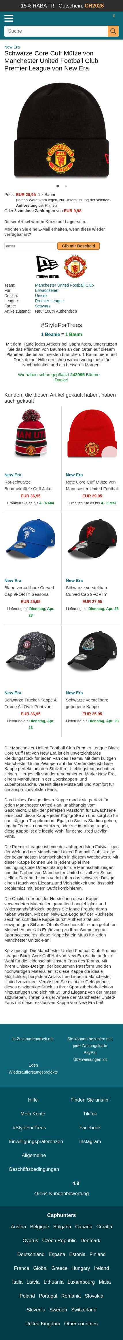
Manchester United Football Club (64, 285)
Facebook (90, 1127)
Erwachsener (47, 290)
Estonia (77, 1254)
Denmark (90, 1240)
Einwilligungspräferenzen (36, 1141)
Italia (17, 1282)
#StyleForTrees (33, 1127)
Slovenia (36, 1310)
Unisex (41, 295)
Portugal (48, 1296)
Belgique (39, 1226)
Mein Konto (32, 1114)
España (57, 1254)
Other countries (81, 1323)
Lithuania (54, 1282)
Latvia (33, 1282)
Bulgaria (62, 1226)
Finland (98, 1254)
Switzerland (83, 1310)
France (21, 1268)
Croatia (104, 1226)
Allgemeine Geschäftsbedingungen (34, 1162)
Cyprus (30, 1240)
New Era (12, 47)
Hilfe (33, 1100)
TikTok (90, 1114)
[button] (57, 186)
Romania (71, 1296)
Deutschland (31, 1254)
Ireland (101, 1268)
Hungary (80, 1268)
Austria (18, 1226)
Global (40, 1268)
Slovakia (94, 1296)
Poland (27, 1296)
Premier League (49, 300)
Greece (60, 1268)
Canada (83, 1226)
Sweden (58, 1310)
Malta (105, 1282)
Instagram (90, 1141)
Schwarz (43, 306)
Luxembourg (81, 1282)
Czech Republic (59, 1240)
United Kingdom (42, 1323)
